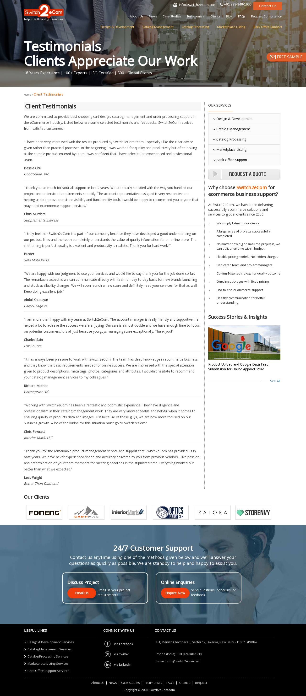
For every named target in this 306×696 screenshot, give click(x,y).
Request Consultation (266, 16)
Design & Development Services (50, 642)
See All (275, 381)
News (153, 16)
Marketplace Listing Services (48, 663)
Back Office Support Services (48, 671)
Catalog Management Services (49, 649)
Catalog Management (158, 27)
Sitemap (185, 683)
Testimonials (196, 16)
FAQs (242, 16)
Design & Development (117, 27)
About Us (136, 16)
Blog (229, 16)
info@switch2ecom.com (197, 4)
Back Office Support (267, 27)
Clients (215, 16)
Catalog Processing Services (47, 656)
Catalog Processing (195, 27)
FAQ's (170, 683)
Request (201, 683)
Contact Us (267, 6)
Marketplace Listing (231, 27)
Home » (29, 94)
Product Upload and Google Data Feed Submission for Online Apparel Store (238, 366)
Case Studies (172, 16)
